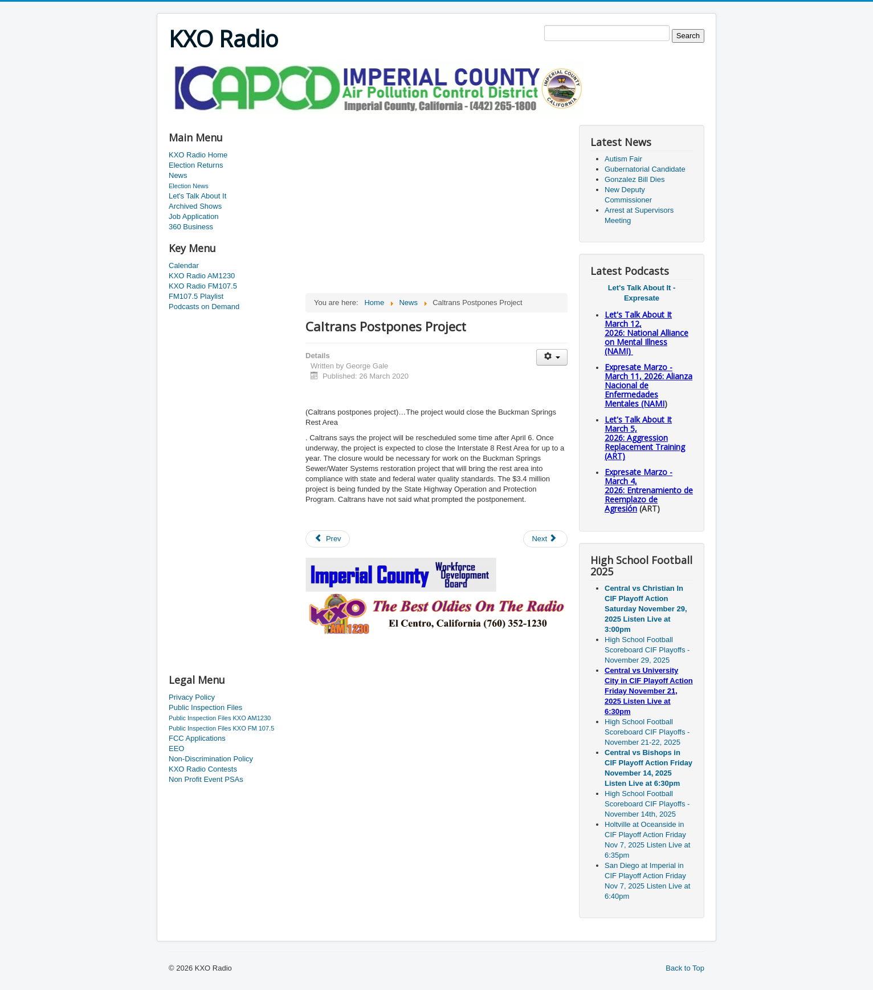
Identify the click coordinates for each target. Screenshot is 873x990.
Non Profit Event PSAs (206, 779)
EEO (176, 748)
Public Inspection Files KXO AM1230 (220, 718)
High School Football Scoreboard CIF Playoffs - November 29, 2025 (647, 649)
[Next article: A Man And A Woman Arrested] (545, 538)
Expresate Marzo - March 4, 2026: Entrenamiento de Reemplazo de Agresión (649, 490)
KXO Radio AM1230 (202, 275)
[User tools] (552, 357)
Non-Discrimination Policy (211, 758)
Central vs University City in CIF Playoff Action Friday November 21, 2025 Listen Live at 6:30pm (649, 691)
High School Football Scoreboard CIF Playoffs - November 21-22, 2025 (647, 731)
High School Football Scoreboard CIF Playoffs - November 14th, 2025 (647, 803)
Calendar (184, 265)
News (178, 175)
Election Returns (196, 165)
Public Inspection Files (205, 707)
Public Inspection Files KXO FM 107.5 (221, 728)
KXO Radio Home (198, 155)
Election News (189, 185)
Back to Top (685, 968)
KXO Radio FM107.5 (203, 286)
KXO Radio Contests (203, 769)
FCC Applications (197, 738)
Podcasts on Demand (204, 306)
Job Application (193, 216)
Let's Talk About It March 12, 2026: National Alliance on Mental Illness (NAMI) (646, 332)
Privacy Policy (192, 697)
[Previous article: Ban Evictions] (327, 538)
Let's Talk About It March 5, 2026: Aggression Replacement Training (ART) (645, 437)
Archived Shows (195, 206)
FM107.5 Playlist (196, 296)
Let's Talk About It (197, 196)
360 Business (191, 226)
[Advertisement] (376, 117)
